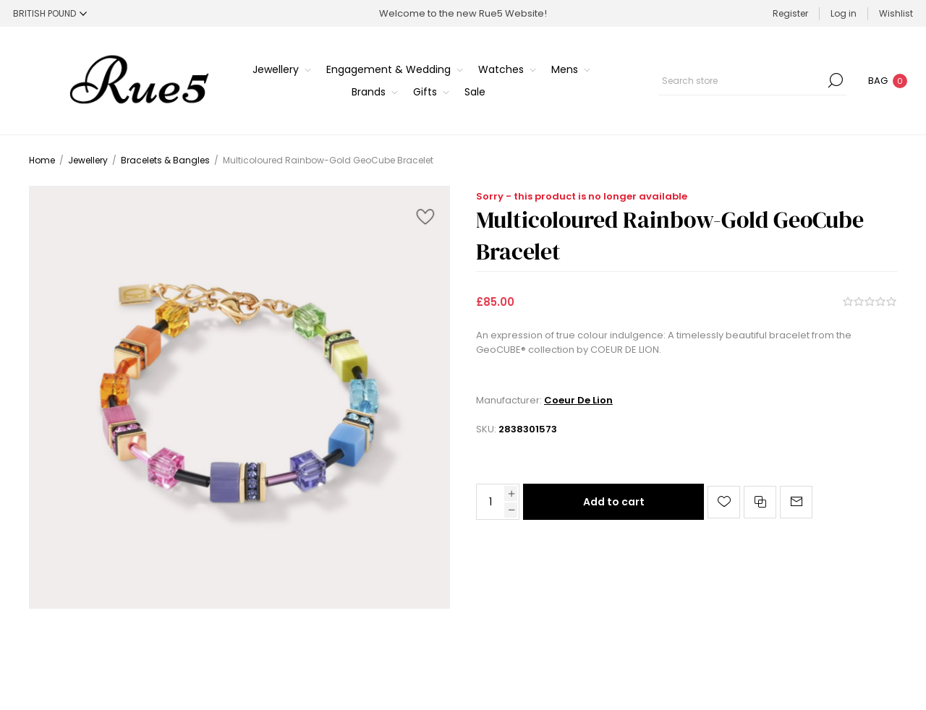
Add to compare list (760, 502)
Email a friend (796, 502)
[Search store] (752, 80)
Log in (844, 13)
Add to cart (614, 502)
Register (790, 13)
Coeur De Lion (578, 400)
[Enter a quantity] (490, 501)
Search (835, 80)
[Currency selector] (50, 13)
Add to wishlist (724, 502)
